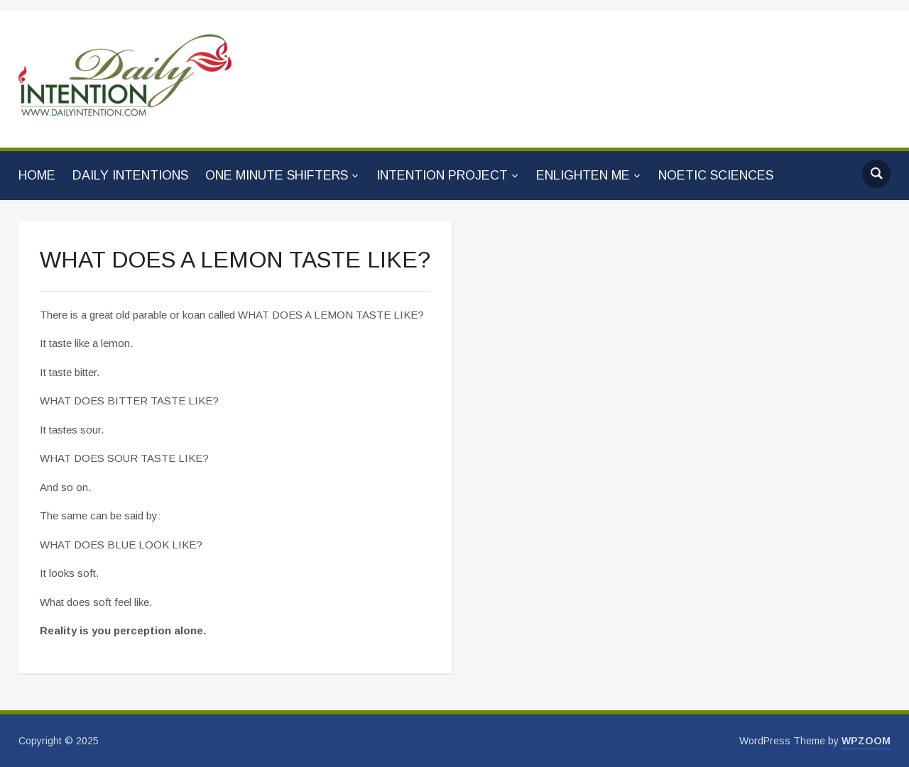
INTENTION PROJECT (442, 175)
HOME (36, 175)
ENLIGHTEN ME (583, 175)
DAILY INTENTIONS (130, 175)
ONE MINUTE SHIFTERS (276, 175)
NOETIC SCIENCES (715, 175)
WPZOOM (866, 740)
